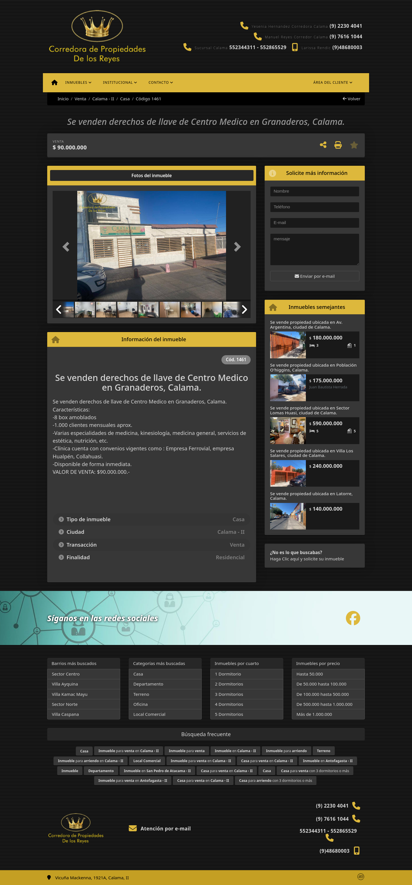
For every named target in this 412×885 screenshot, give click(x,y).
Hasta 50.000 (309, 674)
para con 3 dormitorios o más (315, 770)
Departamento (148, 684)
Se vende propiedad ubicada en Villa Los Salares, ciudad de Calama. (311, 453)
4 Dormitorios (229, 704)
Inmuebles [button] (76, 82)
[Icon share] (353, 618)
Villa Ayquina (65, 684)
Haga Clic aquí (284, 559)
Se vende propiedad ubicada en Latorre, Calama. (311, 496)
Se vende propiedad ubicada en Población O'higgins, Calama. (313, 367)
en (235, 750)
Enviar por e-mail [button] (315, 276)
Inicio (60, 98)
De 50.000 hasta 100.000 (321, 684)
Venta (80, 98)
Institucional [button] (118, 82)
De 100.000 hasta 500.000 (322, 694)
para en (128, 750)
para (187, 750)
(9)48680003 (347, 47)
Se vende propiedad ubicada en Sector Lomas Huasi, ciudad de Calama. (309, 410)
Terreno (141, 694)
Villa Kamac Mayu (70, 694)
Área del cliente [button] (330, 82)
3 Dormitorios (229, 694)
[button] (67, 246)
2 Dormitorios (229, 684)
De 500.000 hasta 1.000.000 (324, 704)
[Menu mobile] (55, 82)
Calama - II (103, 98)
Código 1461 (148, 98)
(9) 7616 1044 (346, 36)
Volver (351, 98)
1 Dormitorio (228, 674)
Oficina (140, 704)
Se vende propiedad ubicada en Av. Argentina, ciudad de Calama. (306, 324)
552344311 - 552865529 (257, 47)
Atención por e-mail (160, 828)
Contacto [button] (158, 82)
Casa (125, 98)
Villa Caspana (65, 714)
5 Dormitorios (229, 714)
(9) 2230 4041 (346, 26)
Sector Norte (65, 704)
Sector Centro (66, 674)
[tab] (74, 175)
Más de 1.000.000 (314, 714)
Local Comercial (149, 714)
